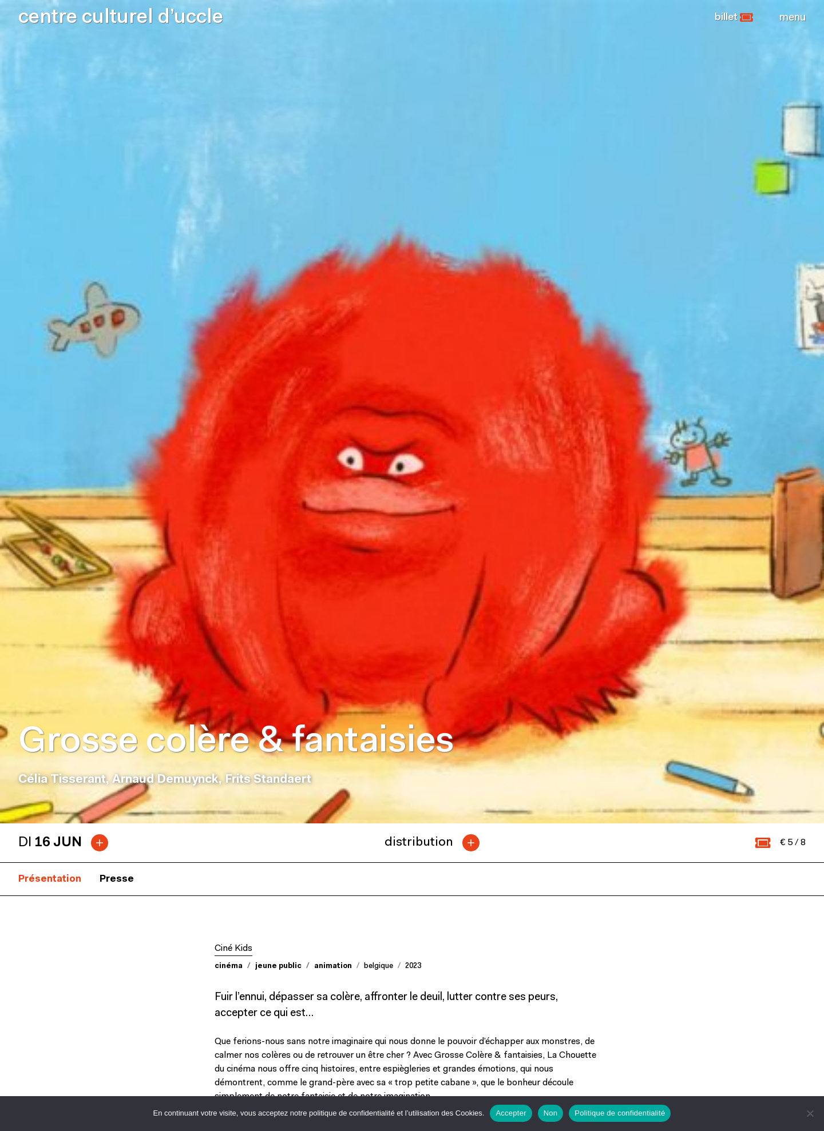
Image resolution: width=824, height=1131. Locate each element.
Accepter (511, 1113)
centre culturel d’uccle (120, 18)
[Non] (809, 1113)
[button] (734, 17)
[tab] (67, 331)
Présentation (49, 367)
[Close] (792, 17)
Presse (117, 367)
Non (551, 1113)
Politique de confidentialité (620, 1113)
